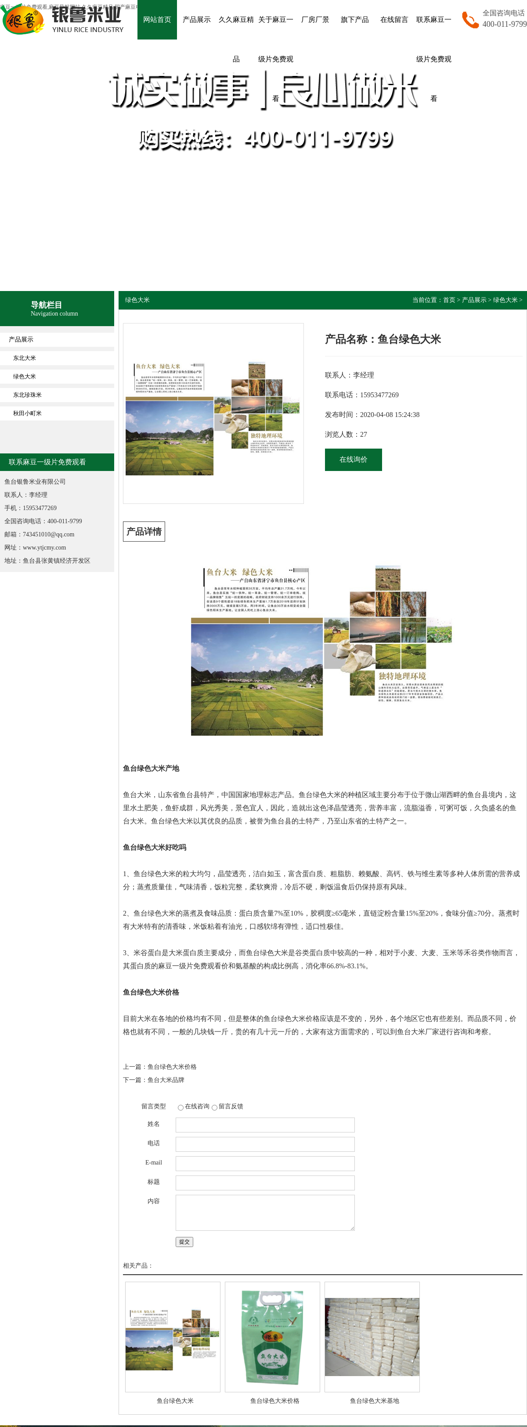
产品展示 (197, 19)
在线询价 (353, 459)
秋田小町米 (27, 413)
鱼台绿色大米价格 (172, 1067)
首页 (449, 300)
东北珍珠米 (27, 395)
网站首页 (157, 19)
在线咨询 (197, 1106)
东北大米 (24, 358)
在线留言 (394, 19)
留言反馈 (231, 1106)
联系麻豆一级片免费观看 (433, 59)
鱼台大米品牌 (166, 1080)
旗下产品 (355, 19)
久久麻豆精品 (236, 39)
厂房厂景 (315, 19)
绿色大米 (24, 376)
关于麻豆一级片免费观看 (275, 59)
